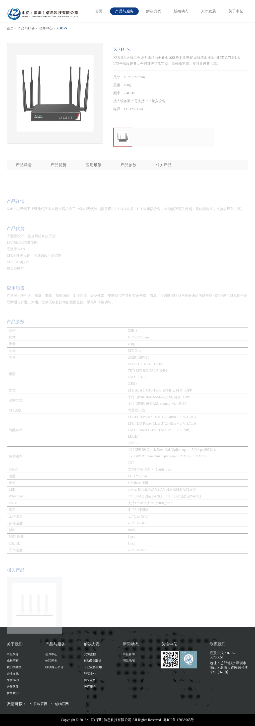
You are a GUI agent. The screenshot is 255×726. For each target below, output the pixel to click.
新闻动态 (181, 11)
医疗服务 (90, 686)
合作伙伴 (13, 686)
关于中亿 (235, 11)
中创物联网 (60, 704)
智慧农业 (90, 673)
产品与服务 (124, 11)
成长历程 (13, 660)
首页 (99, 11)
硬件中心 (51, 654)
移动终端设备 (93, 660)
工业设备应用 (93, 667)
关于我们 (15, 644)
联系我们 (13, 693)
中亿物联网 (39, 704)
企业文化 (13, 673)
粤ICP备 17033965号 (178, 720)
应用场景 (94, 165)
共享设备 (90, 680)
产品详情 (24, 165)
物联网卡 (51, 660)
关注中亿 (169, 644)
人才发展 (208, 11)
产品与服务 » (27, 28)
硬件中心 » (47, 28)
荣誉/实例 (13, 680)
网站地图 (129, 660)
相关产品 (164, 165)
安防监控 (90, 654)
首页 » (11, 28)
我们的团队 (14, 667)
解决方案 (153, 11)
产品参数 (128, 165)
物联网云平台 (54, 667)
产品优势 (58, 165)
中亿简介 (13, 654)
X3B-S (61, 28)
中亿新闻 (129, 654)
